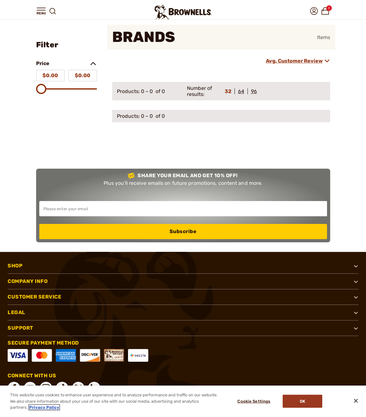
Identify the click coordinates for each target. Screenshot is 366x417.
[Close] (356, 401)
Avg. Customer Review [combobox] (294, 61)
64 (241, 91)
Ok (302, 401)
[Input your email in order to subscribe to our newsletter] (183, 208)
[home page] (183, 12)
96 (254, 91)
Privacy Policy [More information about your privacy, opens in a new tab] (44, 407)
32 (228, 91)
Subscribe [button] (183, 231)
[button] (41, 11)
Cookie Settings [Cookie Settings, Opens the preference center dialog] (253, 401)
